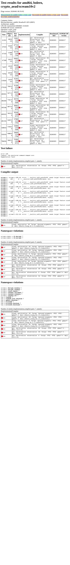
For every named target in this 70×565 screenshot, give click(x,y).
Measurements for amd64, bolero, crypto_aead (16, 15)
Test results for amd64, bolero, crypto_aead (46, 15)
